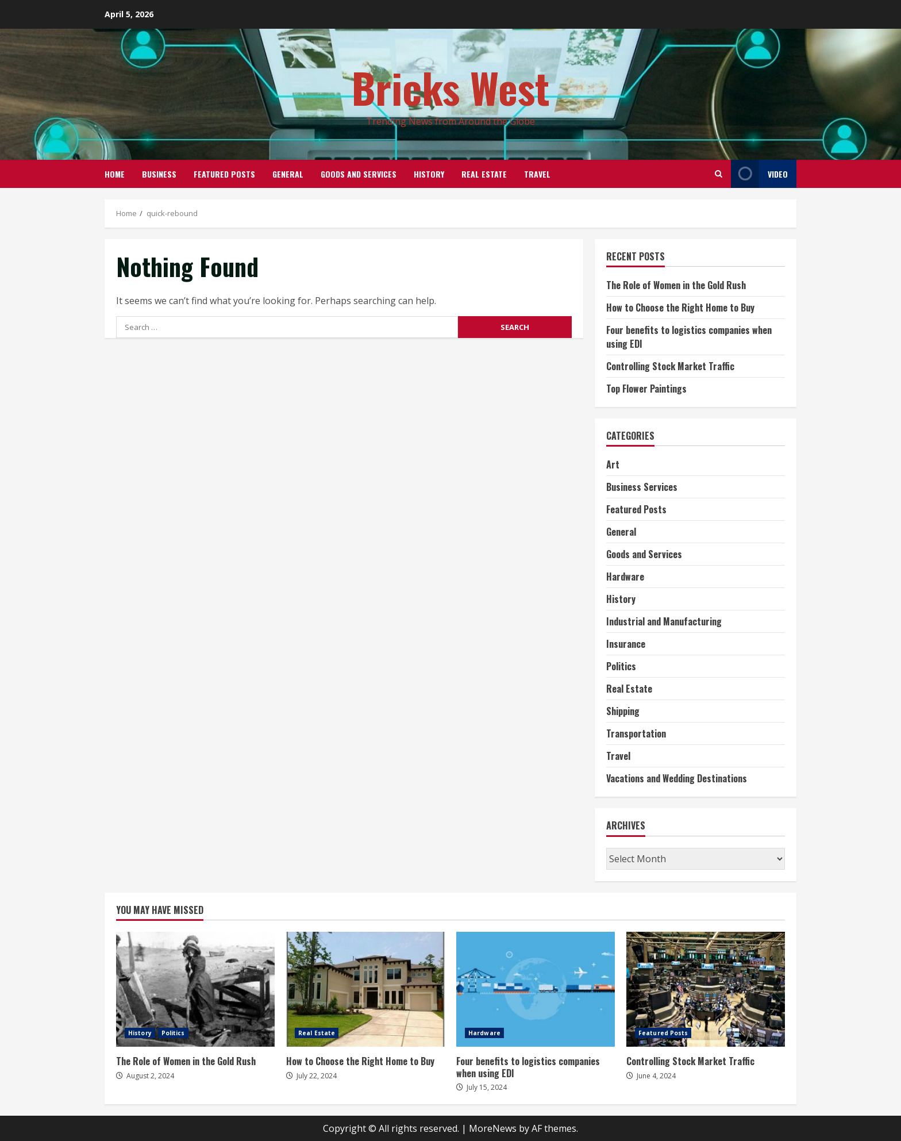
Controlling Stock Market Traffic (670, 366)
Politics (621, 666)
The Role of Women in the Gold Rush (676, 285)
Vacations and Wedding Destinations (676, 778)
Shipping (623, 711)
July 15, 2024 (487, 1087)
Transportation (636, 733)
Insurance (625, 644)
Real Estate (484, 174)
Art (612, 464)
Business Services (641, 487)
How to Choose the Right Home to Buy (680, 307)
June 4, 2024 (656, 1076)
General (287, 174)
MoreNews (493, 1128)
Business (159, 174)
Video (759, 174)
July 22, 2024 (317, 1076)
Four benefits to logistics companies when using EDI (535, 989)
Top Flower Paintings (646, 388)
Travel (537, 174)
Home (115, 174)
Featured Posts (224, 174)
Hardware (625, 576)
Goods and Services (358, 174)
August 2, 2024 (150, 1076)
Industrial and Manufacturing (664, 621)
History (429, 174)
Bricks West (451, 87)
